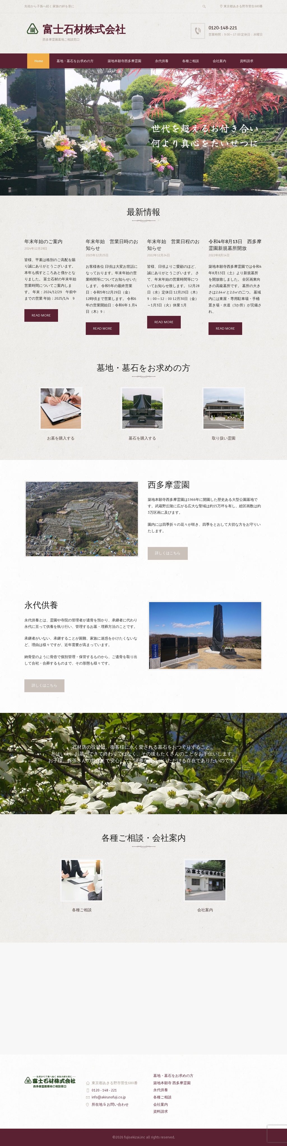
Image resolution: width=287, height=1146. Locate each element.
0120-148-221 (223, 28)
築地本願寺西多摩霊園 (124, 61)
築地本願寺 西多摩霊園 (172, 1083)
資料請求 (246, 61)
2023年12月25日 (97, 255)
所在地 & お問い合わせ (110, 1104)
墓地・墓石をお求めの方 (75, 61)
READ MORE (41, 315)
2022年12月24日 (158, 255)
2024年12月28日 (35, 248)
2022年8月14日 (219, 255)
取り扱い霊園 (223, 438)
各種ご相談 (190, 61)
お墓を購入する (61, 438)
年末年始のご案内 (43, 242)
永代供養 (161, 61)
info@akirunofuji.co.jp (109, 1097)
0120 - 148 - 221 (104, 1090)
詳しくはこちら (167, 553)
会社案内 (219, 61)
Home (38, 61)
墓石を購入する (142, 438)
